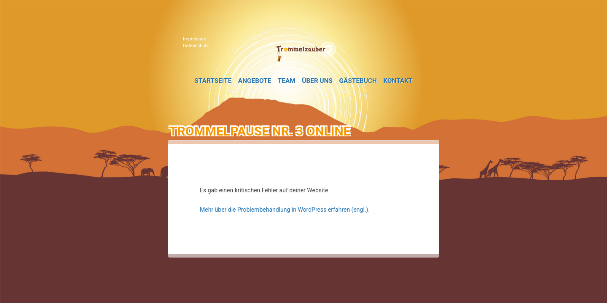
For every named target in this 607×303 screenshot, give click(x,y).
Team (286, 81)
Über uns (317, 81)
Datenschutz (196, 45)
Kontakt (397, 81)
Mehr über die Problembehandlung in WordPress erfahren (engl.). (285, 209)
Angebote (254, 81)
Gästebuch (358, 81)
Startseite (212, 81)
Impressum (194, 39)
